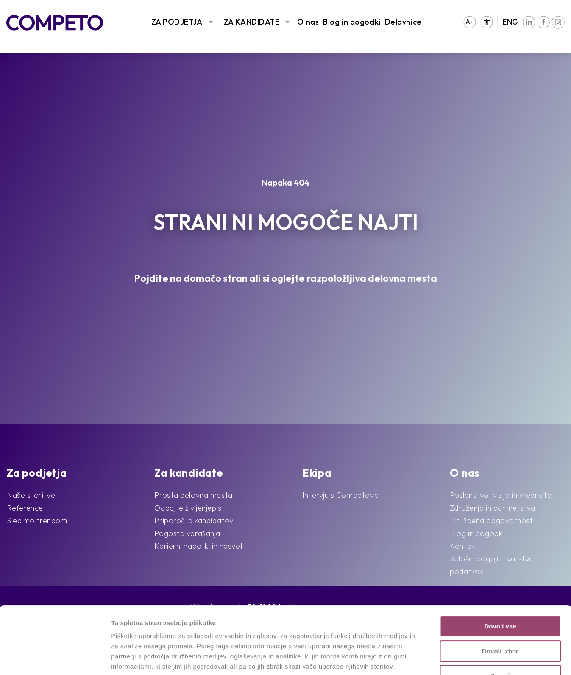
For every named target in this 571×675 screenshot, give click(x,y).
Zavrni (500, 612)
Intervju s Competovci (341, 495)
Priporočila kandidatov (193, 520)
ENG (510, 22)
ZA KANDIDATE (252, 22)
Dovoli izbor (500, 588)
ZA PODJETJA (177, 22)
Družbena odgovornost (491, 520)
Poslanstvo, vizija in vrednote (501, 495)
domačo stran (216, 278)
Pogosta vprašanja (187, 533)
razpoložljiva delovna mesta (371, 278)
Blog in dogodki (351, 22)
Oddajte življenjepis (187, 508)
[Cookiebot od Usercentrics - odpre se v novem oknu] (55, 658)
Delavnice (403, 22)
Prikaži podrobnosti (440, 658)
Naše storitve (31, 495)
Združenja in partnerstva (492, 508)
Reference (25, 508)
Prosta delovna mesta (193, 495)
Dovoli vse (500, 563)
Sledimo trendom (37, 520)
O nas (308, 22)
